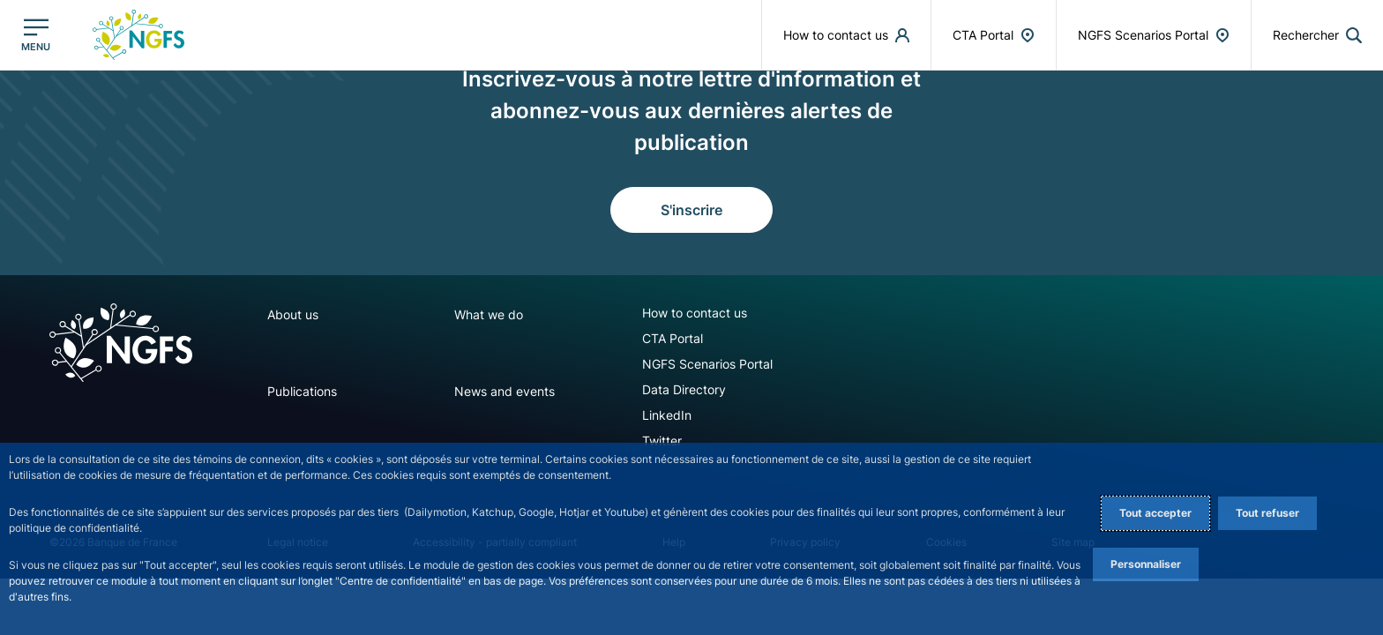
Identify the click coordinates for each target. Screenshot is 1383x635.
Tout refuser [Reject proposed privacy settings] (1267, 512)
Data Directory (684, 389)
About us (292, 314)
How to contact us (694, 312)
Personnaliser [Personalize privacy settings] (1145, 564)
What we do (488, 314)
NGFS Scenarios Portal (707, 363)
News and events (504, 391)
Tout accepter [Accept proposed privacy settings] (1155, 512)
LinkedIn (667, 414)
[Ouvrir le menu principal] (35, 35)
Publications (302, 391)
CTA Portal (672, 338)
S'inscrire (691, 210)
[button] (1317, 35)
